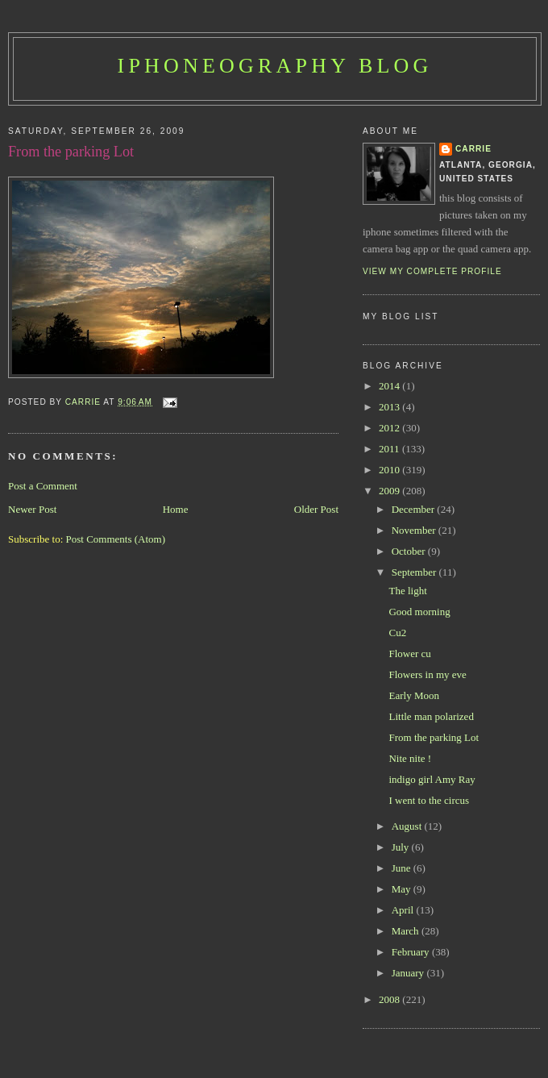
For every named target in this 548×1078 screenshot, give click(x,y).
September (415, 572)
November (415, 530)
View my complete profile (432, 271)
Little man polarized (430, 716)
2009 (390, 491)
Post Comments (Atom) (116, 539)
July (402, 847)
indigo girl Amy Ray (431, 779)
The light (407, 591)
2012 (390, 428)
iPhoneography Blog (275, 65)
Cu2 (397, 632)
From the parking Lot (433, 737)
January (409, 973)
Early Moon (413, 695)
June (402, 868)
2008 (390, 999)
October (410, 551)
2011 (390, 449)
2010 (390, 470)
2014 (390, 386)
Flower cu (409, 653)
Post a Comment (42, 486)
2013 (390, 407)
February (412, 952)
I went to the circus (428, 800)
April (404, 910)
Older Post (316, 509)
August (408, 826)
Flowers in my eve (427, 674)
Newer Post (32, 509)
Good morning (419, 612)
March (406, 931)
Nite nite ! (409, 758)
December (415, 509)
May (402, 889)
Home (176, 509)
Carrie (473, 148)
